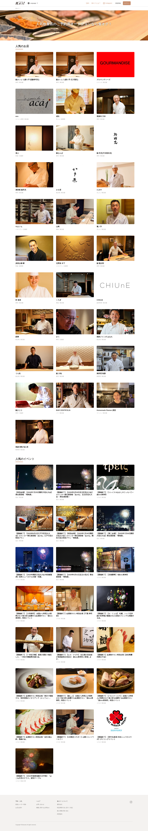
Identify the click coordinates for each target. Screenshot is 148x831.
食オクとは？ (96, 3)
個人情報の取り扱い (63, 811)
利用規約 (59, 814)
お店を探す (18, 807)
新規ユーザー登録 (20, 804)
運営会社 (59, 804)
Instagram (107, 3)
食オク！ (18, 8)
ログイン (126, 3)
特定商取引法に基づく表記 (65, 807)
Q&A (87, 3)
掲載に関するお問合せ (42, 807)
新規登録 (118, 3)
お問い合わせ (40, 804)
